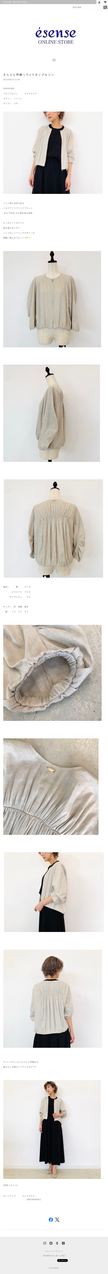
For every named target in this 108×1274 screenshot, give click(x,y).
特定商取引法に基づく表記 (54, 1256)
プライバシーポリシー (54, 1251)
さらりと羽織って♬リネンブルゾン (28, 74)
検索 (105, 7)
